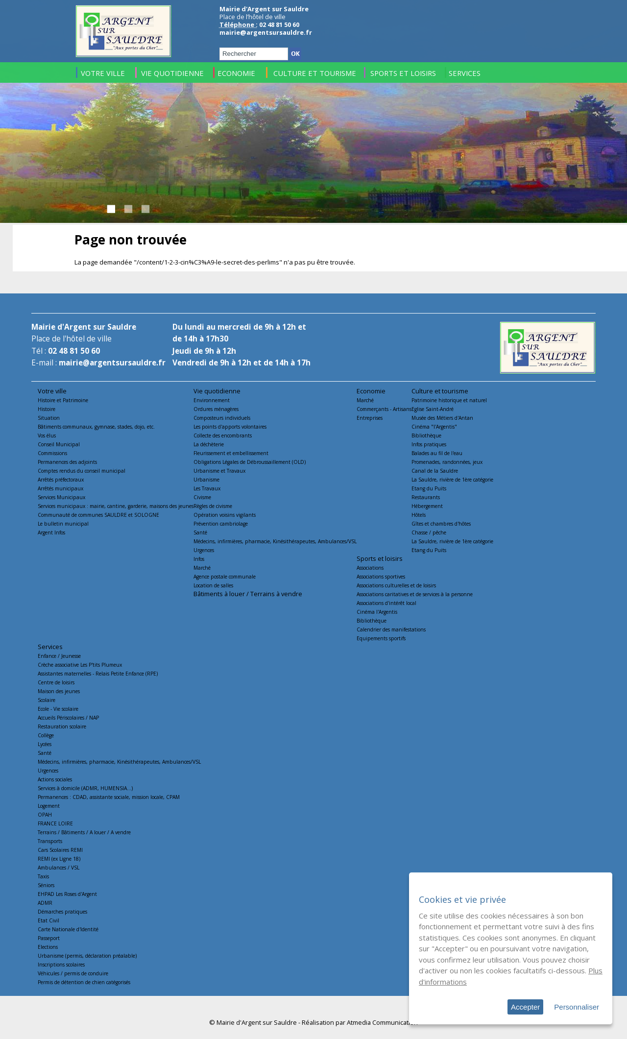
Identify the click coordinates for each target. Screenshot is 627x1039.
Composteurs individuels (221, 417)
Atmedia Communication (382, 1022)
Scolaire (46, 700)
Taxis (43, 876)
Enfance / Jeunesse (59, 655)
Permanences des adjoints (67, 462)
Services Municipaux (61, 497)
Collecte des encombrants (222, 435)
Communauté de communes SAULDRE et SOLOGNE (98, 514)
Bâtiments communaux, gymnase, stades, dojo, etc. (96, 426)
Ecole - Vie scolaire (58, 708)
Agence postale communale (224, 576)
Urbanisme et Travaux (219, 470)
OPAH (45, 814)
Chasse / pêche (428, 532)
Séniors (46, 885)
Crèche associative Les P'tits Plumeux (80, 664)
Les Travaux (206, 488)
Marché (202, 567)
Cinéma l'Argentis (377, 611)
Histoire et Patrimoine (63, 400)
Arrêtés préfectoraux (61, 479)
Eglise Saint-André (432, 409)
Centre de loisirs (56, 682)
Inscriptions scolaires (61, 964)
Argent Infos (51, 532)
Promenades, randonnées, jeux (446, 462)
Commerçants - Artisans (384, 409)
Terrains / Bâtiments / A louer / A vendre (84, 832)
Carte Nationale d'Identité (68, 929)
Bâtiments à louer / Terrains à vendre (247, 593)
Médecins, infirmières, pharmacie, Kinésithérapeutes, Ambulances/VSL (275, 541)
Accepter (525, 1007)
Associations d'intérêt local (386, 603)
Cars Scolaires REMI (60, 849)
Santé (200, 532)
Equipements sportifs (381, 638)
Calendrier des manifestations (391, 629)
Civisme (202, 497)
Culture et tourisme (439, 391)
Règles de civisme (212, 506)
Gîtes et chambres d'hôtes (441, 523)
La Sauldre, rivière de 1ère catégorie (452, 479)
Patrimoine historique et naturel (449, 400)
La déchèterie (208, 444)
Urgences (203, 550)
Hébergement (427, 506)
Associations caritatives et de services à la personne (415, 594)
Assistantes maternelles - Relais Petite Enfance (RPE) (98, 673)
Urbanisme (206, 479)
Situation (49, 417)
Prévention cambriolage (220, 523)
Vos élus (47, 435)
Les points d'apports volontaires (229, 426)
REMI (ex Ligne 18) (59, 858)
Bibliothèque (426, 435)
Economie (371, 391)
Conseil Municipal (59, 444)
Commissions (52, 453)
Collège (46, 735)
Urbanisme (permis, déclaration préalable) (87, 955)
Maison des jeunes (59, 691)
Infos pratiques (428, 444)
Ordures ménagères (216, 409)
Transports (50, 841)
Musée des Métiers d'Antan (442, 417)
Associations (370, 567)
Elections (48, 946)
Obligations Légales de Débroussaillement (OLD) (249, 462)
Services (50, 646)
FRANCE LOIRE (55, 823)
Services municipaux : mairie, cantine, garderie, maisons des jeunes (115, 506)
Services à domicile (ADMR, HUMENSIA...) (85, 788)
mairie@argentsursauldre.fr (265, 32)
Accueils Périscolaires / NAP (68, 717)
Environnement (211, 400)
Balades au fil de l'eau (436, 453)
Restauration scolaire (62, 726)
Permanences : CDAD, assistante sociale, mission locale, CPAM (109, 797)
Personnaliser (576, 1007)
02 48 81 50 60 (74, 351)
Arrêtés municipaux (60, 488)
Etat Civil (48, 920)
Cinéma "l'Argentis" (434, 426)
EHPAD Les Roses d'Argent (67, 894)
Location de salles (213, 585)
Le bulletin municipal (63, 523)
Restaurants (425, 497)
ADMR (45, 902)
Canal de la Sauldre (434, 470)
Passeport (49, 938)
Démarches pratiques (62, 911)
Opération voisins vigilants (224, 514)
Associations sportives (381, 576)
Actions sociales (55, 779)
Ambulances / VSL (58, 867)
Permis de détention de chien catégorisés (84, 982)
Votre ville (52, 391)
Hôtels (418, 514)
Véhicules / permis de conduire (73, 973)
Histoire (46, 409)
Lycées (44, 744)
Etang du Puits (428, 488)
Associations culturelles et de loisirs (396, 585)
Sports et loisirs (380, 558)
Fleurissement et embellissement (230, 453)
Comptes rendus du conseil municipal (81, 470)
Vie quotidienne (217, 391)
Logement (49, 805)
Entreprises (370, 417)
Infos (198, 559)
